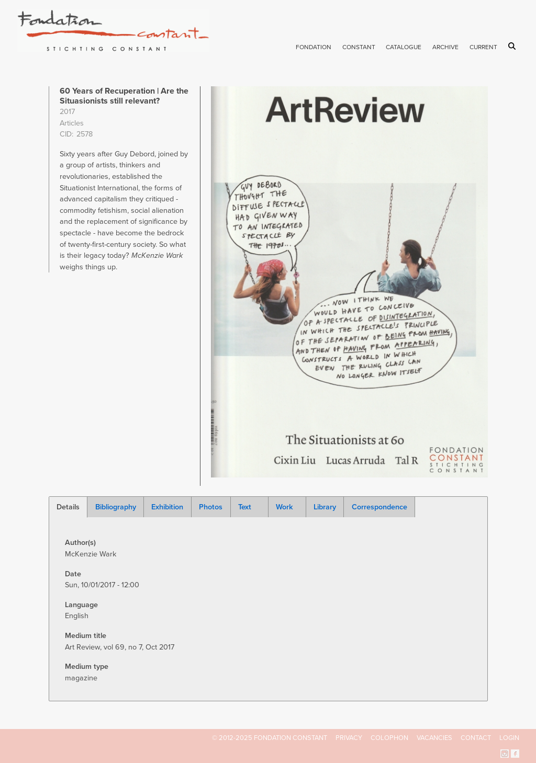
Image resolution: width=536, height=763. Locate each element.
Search (513, 46)
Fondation (313, 47)
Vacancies (434, 738)
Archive (445, 47)
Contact (476, 738)
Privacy (349, 738)
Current (483, 47)
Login (509, 738)
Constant (358, 47)
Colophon (389, 738)
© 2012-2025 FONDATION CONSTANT (269, 738)
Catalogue (403, 47)
